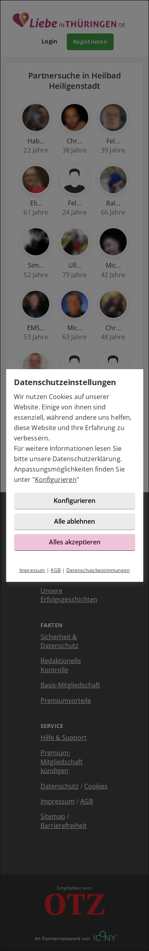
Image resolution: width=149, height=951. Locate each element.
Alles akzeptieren (75, 542)
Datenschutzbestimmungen (98, 570)
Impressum (32, 570)
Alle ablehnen (74, 521)
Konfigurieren (56, 479)
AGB (55, 570)
